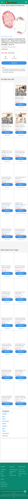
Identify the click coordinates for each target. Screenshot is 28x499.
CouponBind (2, 495)
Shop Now (14, 63)
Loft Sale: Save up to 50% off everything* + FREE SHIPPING (6, 179)
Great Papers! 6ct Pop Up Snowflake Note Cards (20, 346)
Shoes (4, 419)
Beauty (4, 423)
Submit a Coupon (22, 473)
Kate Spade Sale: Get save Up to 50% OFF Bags (20, 231)
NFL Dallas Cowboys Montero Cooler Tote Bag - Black (20, 267)
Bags (3, 416)
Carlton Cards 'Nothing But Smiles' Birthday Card (6, 398)
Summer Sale (13, 475)
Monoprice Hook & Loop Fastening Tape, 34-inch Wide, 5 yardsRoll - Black (7, 320)
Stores (2, 471)
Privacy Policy (4, 484)
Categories (3, 469)
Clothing (4, 414)
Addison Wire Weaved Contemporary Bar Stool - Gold (20, 320)
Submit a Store (21, 471)
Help (19, 475)
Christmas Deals (13, 469)
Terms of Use (4, 486)
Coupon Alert (21, 469)
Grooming (5, 435)
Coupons (3, 475)
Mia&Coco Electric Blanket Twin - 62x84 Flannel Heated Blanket (6, 126)
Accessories (5, 421)
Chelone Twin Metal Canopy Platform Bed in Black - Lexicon (6, 346)
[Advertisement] (7, 96)
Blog (2, 473)
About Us (3, 482)
